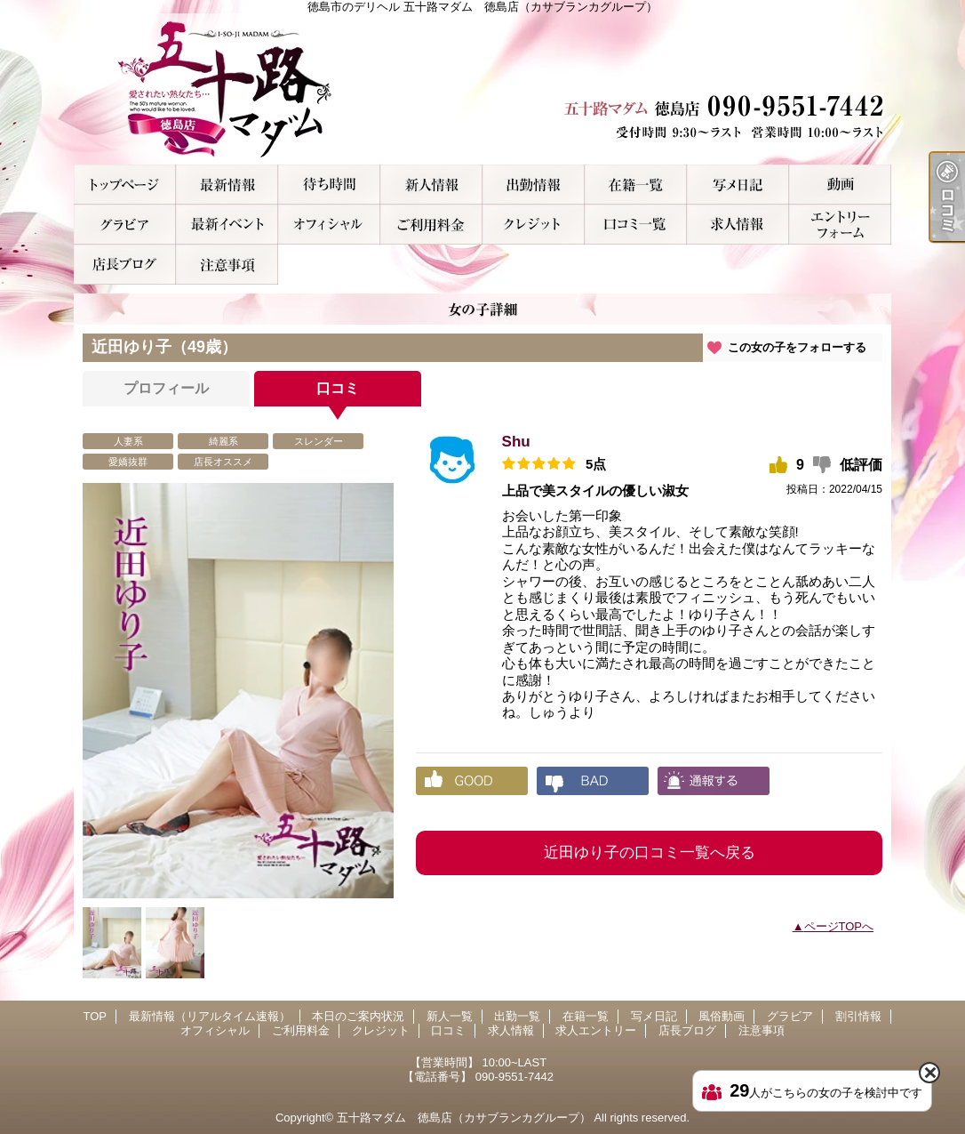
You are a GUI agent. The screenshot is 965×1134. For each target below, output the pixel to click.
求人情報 (738, 225)
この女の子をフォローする (797, 347)
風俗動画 (840, 185)
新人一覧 (431, 185)
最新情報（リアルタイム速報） (227, 185)
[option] (238, 690)
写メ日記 (738, 185)
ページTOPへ (839, 926)
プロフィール (166, 388)
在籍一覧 (636, 185)
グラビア (125, 225)
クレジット (533, 225)
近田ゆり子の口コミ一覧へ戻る (649, 852)
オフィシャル (329, 225)
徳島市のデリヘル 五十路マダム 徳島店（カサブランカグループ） (482, 89)
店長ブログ (125, 265)
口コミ (636, 225)
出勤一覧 (533, 185)
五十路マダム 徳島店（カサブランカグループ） (464, 1117)
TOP (125, 185)
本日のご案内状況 (329, 185)
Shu (516, 441)
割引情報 (227, 225)
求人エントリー (840, 225)
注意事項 (227, 265)
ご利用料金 (431, 225)
